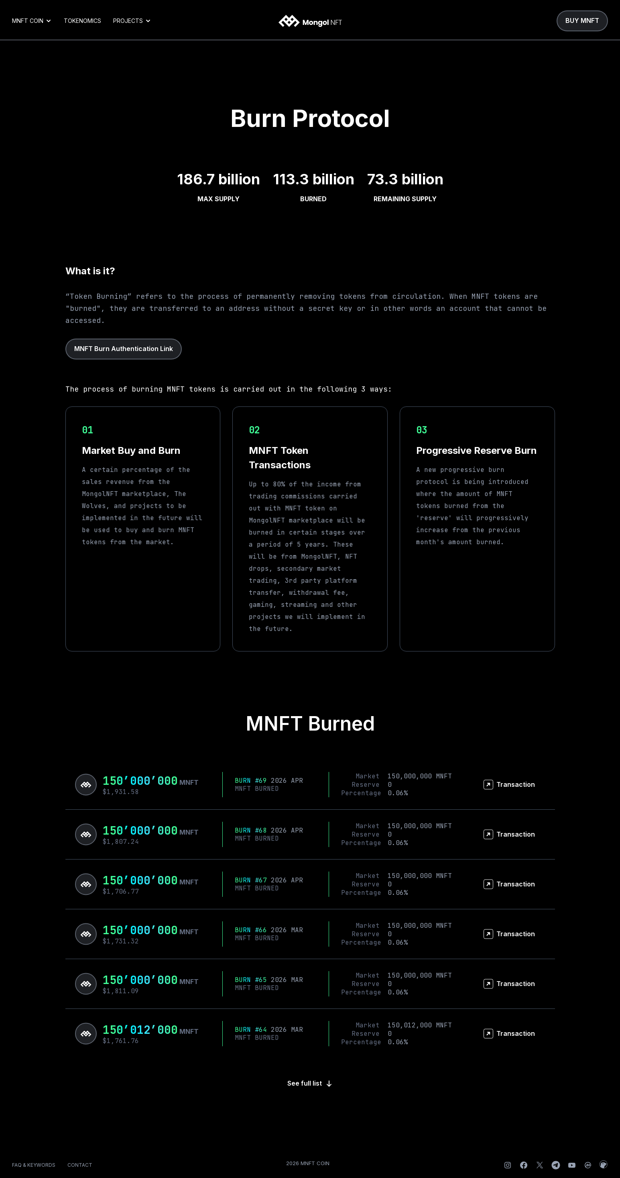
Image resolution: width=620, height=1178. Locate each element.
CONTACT (79, 1165)
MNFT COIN (32, 20)
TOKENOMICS (82, 20)
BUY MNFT (582, 20)
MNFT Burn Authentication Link (123, 349)
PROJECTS (132, 20)
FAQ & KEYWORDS (33, 1165)
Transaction (509, 785)
